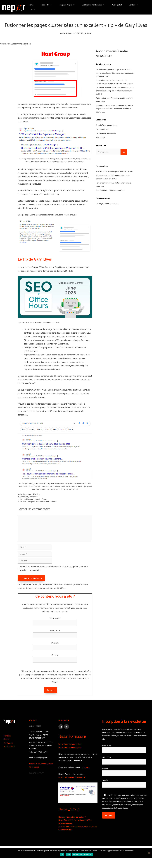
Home (31, 5)
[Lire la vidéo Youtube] (55, 297)
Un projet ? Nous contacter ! (107, 203)
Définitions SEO (102, 129)
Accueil (3, 43)
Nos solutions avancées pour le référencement (114, 171)
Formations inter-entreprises (69, 744)
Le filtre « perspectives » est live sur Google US (38, 502)
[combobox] (108, 152)
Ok (62, 854)
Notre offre (48, 4)
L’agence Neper (68, 4)
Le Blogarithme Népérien (95, 4)
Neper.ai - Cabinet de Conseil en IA (72, 817)
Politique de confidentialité (82, 854)
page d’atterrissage (49, 161)
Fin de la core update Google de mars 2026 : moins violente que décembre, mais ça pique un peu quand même (115, 73)
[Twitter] (66, 726)
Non (68, 854)
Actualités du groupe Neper (107, 125)
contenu (39, 354)
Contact (135, 4)
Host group (33, 497)
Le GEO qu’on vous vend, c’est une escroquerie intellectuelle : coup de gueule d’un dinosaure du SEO (114, 90)
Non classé (100, 137)
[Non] (149, 853)
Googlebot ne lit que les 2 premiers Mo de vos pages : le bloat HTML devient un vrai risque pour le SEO (114, 108)
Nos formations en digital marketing (110, 190)
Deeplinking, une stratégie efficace (33, 499)
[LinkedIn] (60, 726)
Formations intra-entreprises (69, 747)
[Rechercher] (124, 152)
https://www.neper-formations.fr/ (72, 777)
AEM (73, 159)
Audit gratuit (117, 5)
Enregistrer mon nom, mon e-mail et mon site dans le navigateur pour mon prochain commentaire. (54, 568)
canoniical (24, 497)
